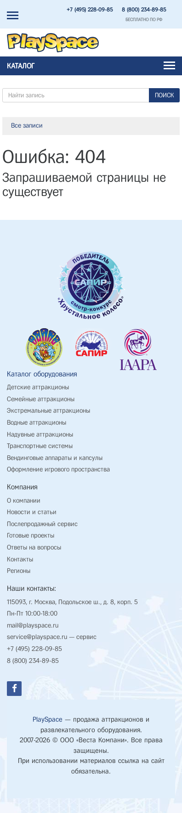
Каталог (91, 66)
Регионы (18, 570)
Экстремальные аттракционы (48, 410)
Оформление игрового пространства (58, 469)
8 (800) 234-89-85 (144, 9)
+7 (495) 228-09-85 (90, 9)
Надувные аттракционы (40, 434)
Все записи (27, 125)
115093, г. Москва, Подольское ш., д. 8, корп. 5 (72, 602)
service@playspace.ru (37, 637)
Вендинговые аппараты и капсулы (54, 457)
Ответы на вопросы (34, 547)
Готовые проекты (30, 535)
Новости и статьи (32, 512)
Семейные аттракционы (40, 399)
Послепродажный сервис (42, 524)
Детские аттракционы (38, 387)
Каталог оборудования (42, 374)
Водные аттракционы (36, 422)
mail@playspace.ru (32, 625)
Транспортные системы (40, 446)
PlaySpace (48, 719)
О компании (23, 500)
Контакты (20, 559)
